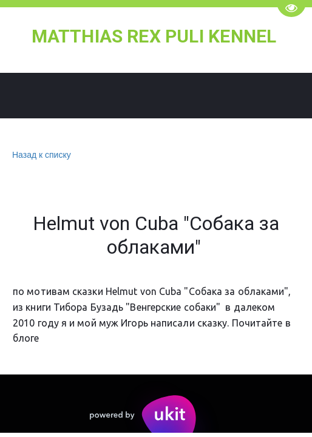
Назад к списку (40, 155)
